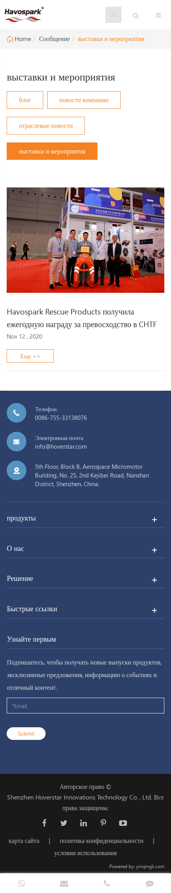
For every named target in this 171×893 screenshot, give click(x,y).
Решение (20, 578)
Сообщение (54, 38)
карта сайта (24, 840)
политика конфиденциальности (101, 840)
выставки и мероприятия (111, 38)
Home (23, 38)
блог (25, 99)
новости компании (83, 99)
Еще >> (30, 356)
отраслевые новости (46, 125)
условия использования (85, 852)
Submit (26, 733)
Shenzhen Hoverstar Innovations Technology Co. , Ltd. (79, 797)
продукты (21, 517)
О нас (15, 548)
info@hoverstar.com (61, 446)
